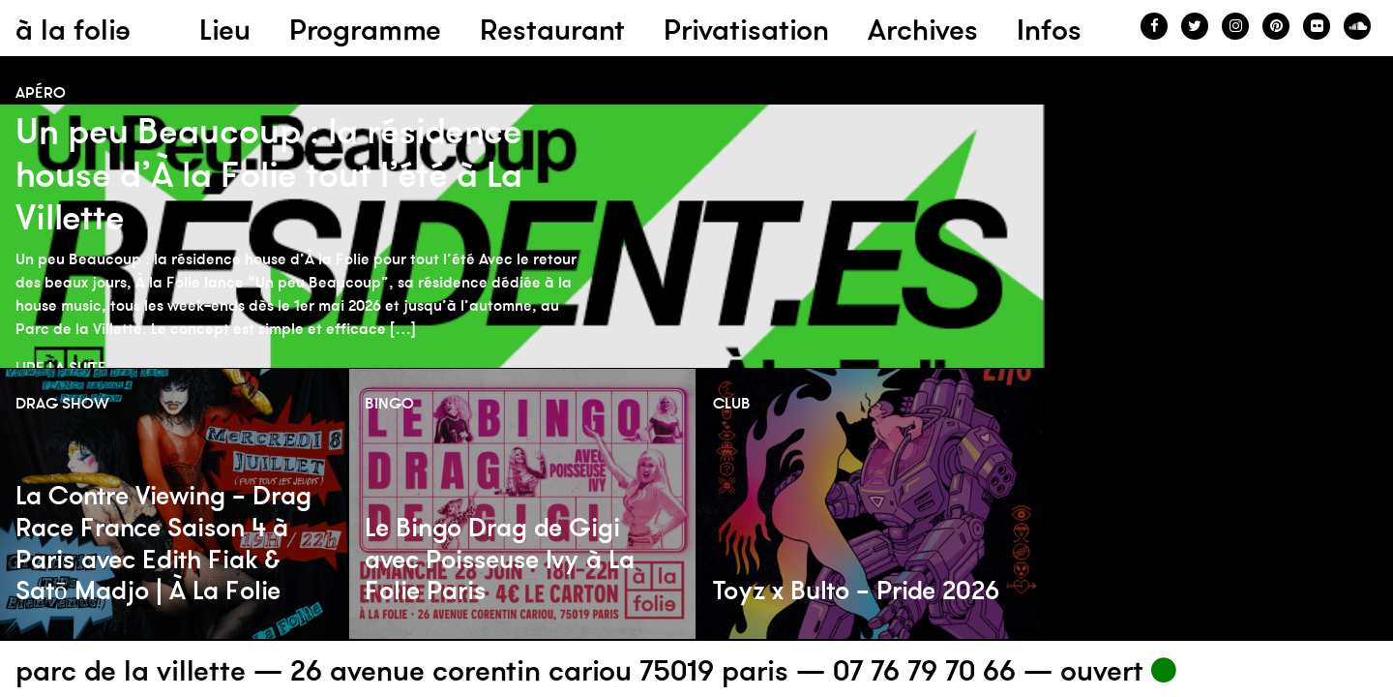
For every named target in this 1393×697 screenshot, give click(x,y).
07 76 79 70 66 (924, 670)
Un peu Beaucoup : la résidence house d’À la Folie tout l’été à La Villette (268, 173)
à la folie (73, 29)
